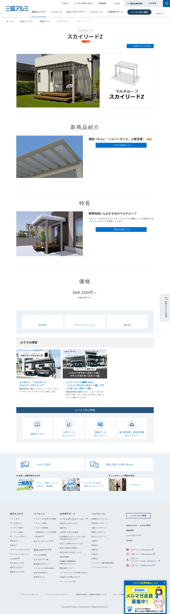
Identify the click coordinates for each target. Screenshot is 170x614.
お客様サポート (116, 11)
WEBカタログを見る (142, 46)
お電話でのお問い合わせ (70, 577)
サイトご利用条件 (120, 594)
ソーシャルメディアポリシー (57, 594)
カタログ (65, 3)
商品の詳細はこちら (122, 229)
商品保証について (67, 568)
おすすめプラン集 (41, 559)
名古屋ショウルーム (99, 523)
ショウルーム (96, 11)
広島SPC (94, 554)
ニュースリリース (133, 535)
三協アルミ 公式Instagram (141, 554)
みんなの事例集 (40, 555)
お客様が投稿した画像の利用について (91, 594)
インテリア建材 (16, 527)
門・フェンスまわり (18, 536)
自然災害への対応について (71, 552)
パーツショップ (66, 581)
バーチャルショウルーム (101, 567)
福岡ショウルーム (98, 532)
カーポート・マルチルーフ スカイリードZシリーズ (38, 375)
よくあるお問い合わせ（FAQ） (72, 519)
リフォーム (56, 11)
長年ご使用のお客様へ (69, 547)
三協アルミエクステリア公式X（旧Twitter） (143, 559)
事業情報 (130, 530)
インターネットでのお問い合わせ (73, 572)
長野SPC (94, 549)
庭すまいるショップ (42, 541)
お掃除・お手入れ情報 (69, 532)
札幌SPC (94, 540)
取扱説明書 (64, 556)
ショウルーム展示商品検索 (102, 562)
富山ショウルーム (98, 536)
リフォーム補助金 (41, 527)
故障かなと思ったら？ (69, 523)
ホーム (9, 21)
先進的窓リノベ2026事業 (46, 532)
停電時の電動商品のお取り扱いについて (68, 562)
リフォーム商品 (16, 532)
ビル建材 (13, 558)
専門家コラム (39, 577)
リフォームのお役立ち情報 (45, 518)
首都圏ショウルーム (99, 518)
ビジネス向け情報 (139, 12)
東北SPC (94, 545)
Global (129, 540)
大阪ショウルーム (98, 527)
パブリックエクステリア (20, 549)
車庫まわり (45, 21)
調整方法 (63, 527)
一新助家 (37, 536)
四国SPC (94, 558)
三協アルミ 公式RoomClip (141, 565)
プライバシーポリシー (29, 594)
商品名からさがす (17, 571)
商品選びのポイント (42, 563)
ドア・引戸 (14, 518)
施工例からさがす (17, 563)
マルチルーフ (63, 21)
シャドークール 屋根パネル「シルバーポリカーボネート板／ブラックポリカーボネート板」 (85, 375)
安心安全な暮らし (41, 572)
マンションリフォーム (19, 554)
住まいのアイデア (75, 11)
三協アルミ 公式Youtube (140, 549)
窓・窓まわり (15, 523)
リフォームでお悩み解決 (44, 568)
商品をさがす (38, 11)
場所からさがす (16, 567)
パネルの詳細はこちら (122, 145)
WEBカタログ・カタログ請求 (138, 525)
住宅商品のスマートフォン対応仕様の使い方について (72, 537)
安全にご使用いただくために (72, 543)
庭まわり (13, 545)
